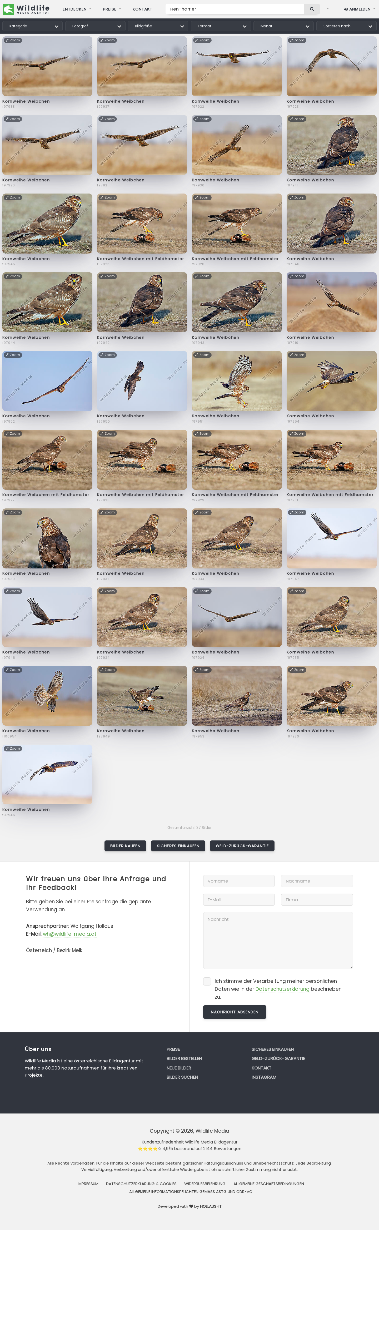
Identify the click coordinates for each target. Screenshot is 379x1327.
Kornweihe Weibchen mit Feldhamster (140, 258)
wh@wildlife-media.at (70, 934)
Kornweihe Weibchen (26, 101)
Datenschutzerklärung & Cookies (141, 1183)
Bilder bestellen (184, 1058)
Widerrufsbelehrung (205, 1183)
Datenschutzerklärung (283, 989)
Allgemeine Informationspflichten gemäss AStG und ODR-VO (190, 1191)
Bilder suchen (182, 1077)
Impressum (88, 1183)
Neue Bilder (179, 1068)
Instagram (264, 1077)
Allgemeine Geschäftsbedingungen (268, 1183)
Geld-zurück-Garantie (242, 846)
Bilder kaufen (125, 846)
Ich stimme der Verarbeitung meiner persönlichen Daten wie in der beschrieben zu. (278, 989)
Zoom (13, 40)
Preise (173, 1049)
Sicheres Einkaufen (178, 846)
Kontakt (261, 1068)
